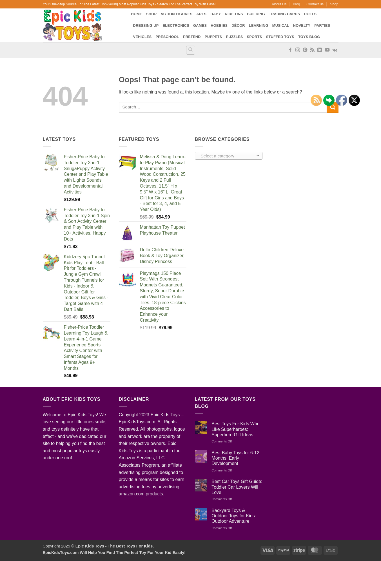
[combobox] (228, 156)
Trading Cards (284, 14)
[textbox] (227, 156)
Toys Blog (309, 37)
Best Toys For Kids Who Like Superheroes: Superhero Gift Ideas (235, 429)
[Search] (190, 50)
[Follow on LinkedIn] (319, 50)
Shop (334, 4)
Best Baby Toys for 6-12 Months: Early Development (235, 458)
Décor (238, 25)
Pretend (192, 37)
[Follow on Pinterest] (305, 50)
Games (200, 25)
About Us (279, 4)
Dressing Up (146, 25)
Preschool (167, 37)
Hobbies (219, 25)
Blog (296, 4)
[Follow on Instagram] (297, 50)
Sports (254, 37)
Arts (201, 14)
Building (256, 14)
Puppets (213, 37)
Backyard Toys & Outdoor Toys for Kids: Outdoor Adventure (233, 516)
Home (136, 14)
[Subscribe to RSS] (312, 50)
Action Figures (176, 14)
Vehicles (142, 37)
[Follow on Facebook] (290, 50)
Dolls (310, 14)
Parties (322, 25)
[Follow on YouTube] (327, 50)
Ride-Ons (234, 14)
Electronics (176, 25)
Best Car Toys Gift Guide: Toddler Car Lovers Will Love (236, 487)
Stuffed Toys (280, 37)
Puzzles (234, 37)
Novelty (301, 25)
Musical (280, 25)
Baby (215, 14)
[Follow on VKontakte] (334, 50)
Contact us (315, 4)
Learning (258, 25)
